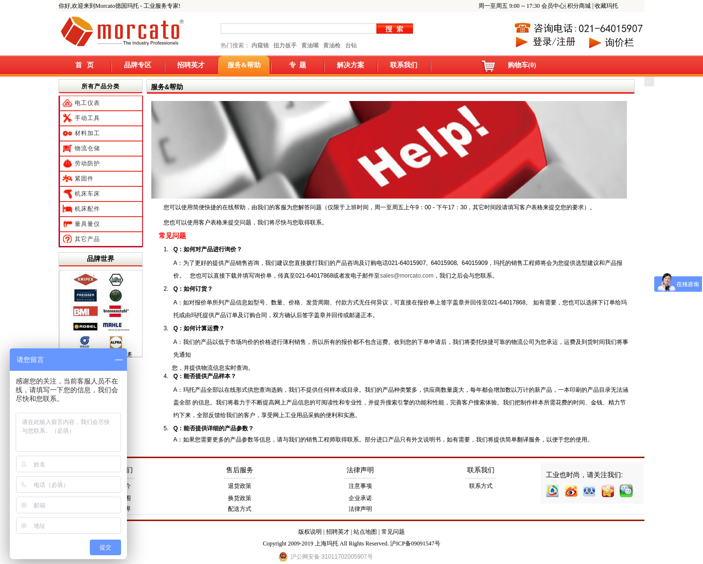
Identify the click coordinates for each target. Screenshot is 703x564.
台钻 (350, 45)
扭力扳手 (285, 45)
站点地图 (365, 531)
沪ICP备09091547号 (415, 543)
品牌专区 (137, 65)
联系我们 (403, 65)
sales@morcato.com (407, 275)
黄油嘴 (310, 45)
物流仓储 (87, 148)
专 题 (297, 65)
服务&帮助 (244, 65)
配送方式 (239, 508)
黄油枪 (332, 45)
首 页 (84, 65)
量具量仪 (87, 224)
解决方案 (350, 65)
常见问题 (393, 531)
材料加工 (87, 133)
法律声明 (360, 470)
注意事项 (360, 486)
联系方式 (481, 486)
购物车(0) (522, 65)
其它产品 (87, 239)
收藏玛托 (606, 5)
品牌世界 (100, 258)
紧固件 (84, 178)
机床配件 (87, 208)
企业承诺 (360, 498)
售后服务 (239, 470)
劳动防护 (87, 163)
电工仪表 (87, 103)
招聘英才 (191, 65)
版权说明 (310, 531)
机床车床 (87, 193)
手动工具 (87, 118)
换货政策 (239, 498)
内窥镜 (260, 45)
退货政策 (239, 486)
